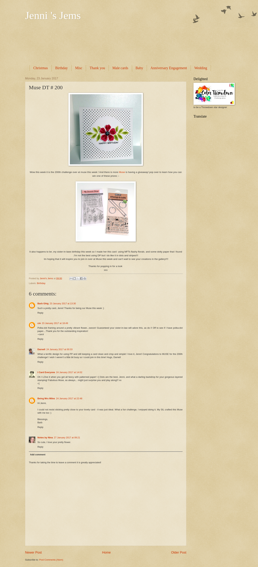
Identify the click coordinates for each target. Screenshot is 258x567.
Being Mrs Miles (46, 398)
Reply (40, 312)
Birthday (61, 68)
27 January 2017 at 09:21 (67, 437)
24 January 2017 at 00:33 (59, 349)
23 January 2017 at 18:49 (55, 323)
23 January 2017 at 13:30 (63, 303)
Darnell (41, 349)
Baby (139, 68)
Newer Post (33, 552)
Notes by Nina (45, 437)
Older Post (178, 552)
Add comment (37, 454)
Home (106, 552)
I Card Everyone (46, 372)
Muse (122, 172)
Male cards (120, 68)
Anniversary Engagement (168, 68)
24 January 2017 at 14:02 (69, 372)
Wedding (200, 68)
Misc (78, 68)
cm (39, 323)
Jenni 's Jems (53, 15)
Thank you (97, 68)
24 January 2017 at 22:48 (69, 398)
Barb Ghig (43, 303)
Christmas (40, 68)
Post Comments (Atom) (51, 559)
